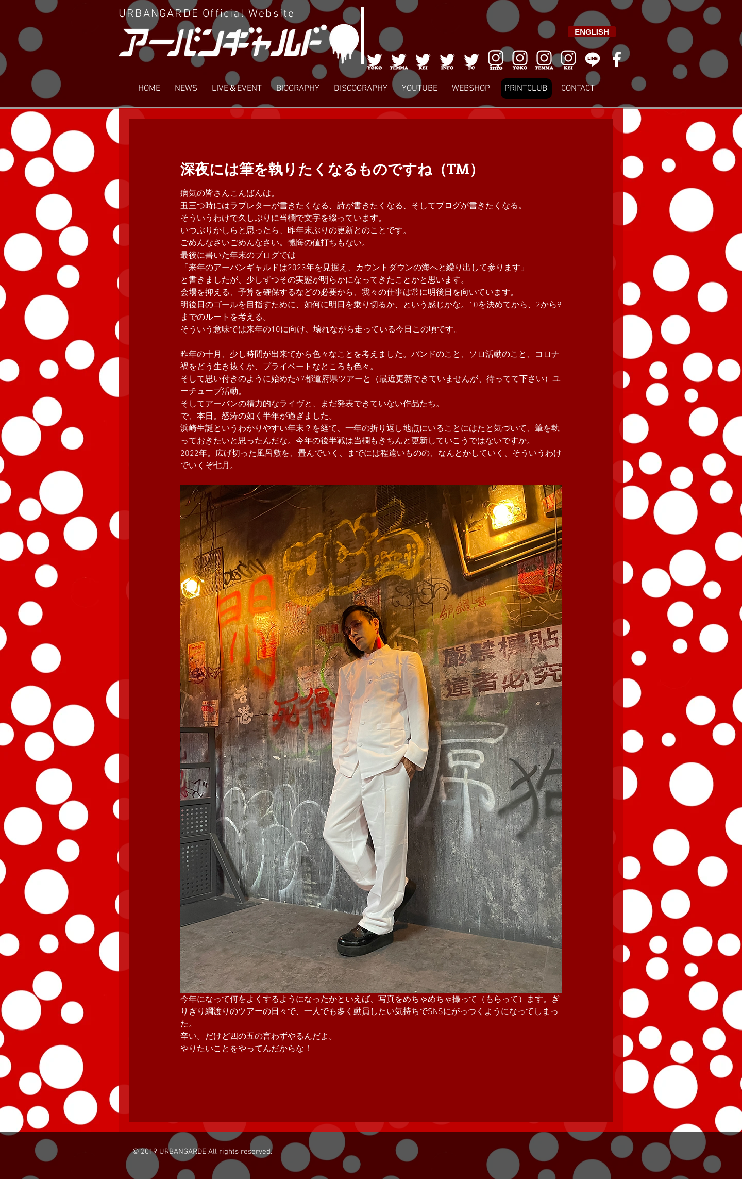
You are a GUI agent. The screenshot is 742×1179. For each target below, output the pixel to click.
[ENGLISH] (592, 31)
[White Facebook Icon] (616, 59)
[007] (544, 59)
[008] (568, 59)
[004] (447, 59)
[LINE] (592, 59)
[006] (495, 59)
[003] (423, 59)
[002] (399, 59)
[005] (471, 59)
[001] (374, 59)
